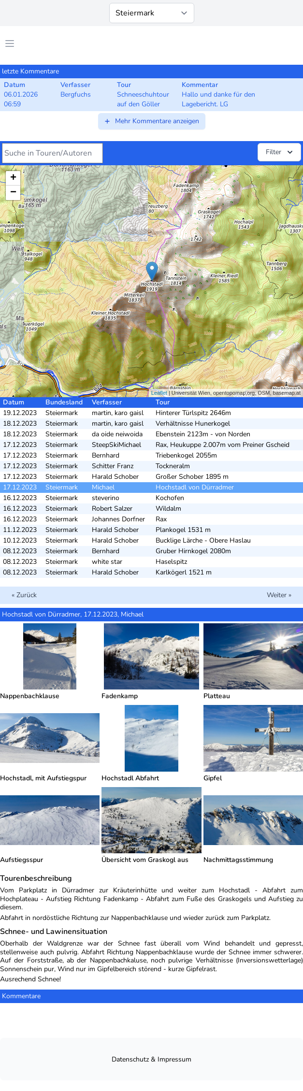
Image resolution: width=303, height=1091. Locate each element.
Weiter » (279, 595)
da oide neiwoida (117, 434)
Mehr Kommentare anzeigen (151, 121)
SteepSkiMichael (116, 444)
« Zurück (24, 595)
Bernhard (105, 455)
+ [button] (13, 178)
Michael (103, 487)
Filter (280, 152)
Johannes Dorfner (118, 519)
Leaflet (159, 393)
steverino (105, 497)
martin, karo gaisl (118, 412)
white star (107, 561)
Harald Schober (115, 476)
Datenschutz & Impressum (151, 1059)
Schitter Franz (112, 466)
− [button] (13, 193)
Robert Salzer (112, 508)
